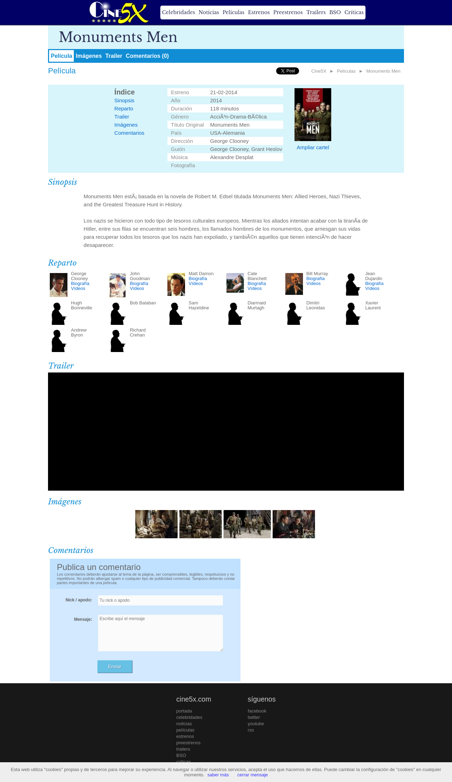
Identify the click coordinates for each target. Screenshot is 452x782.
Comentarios (129, 133)
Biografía (80, 283)
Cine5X (319, 71)
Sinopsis (124, 100)
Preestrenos (288, 12)
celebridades (189, 717)
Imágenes (89, 56)
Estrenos (259, 12)
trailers (183, 749)
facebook (257, 711)
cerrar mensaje (252, 774)
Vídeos (78, 288)
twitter (254, 717)
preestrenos (188, 742)
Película (61, 56)
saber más (218, 774)
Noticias (208, 12)
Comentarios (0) (147, 56)
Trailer (113, 56)
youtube (256, 723)
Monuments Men (383, 71)
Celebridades (178, 12)
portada (184, 711)
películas (185, 730)
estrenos (185, 736)
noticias (184, 723)
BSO (335, 12)
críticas (183, 761)
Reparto (123, 108)
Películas (233, 12)
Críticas (353, 12)
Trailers (316, 12)
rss (251, 730)
